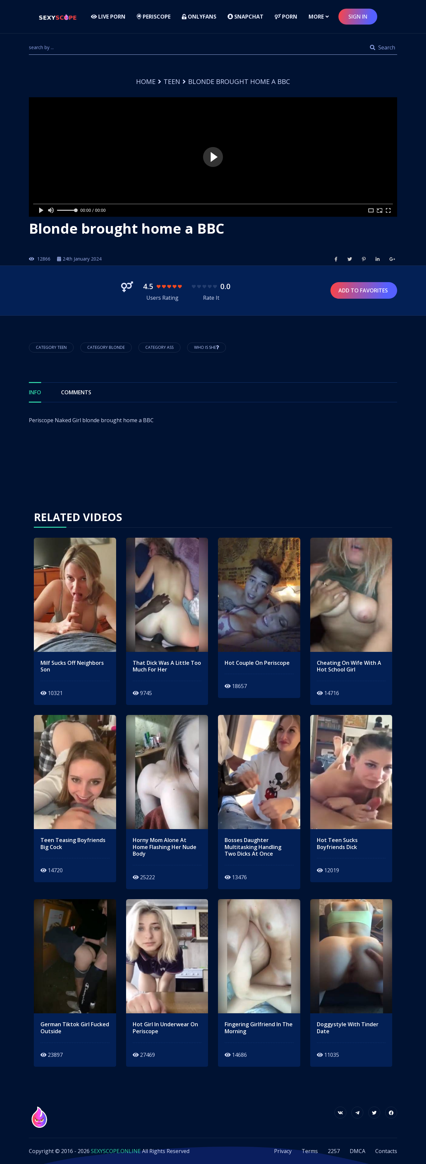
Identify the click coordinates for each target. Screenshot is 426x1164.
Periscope (154, 16)
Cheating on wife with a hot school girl (349, 666)
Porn (286, 16)
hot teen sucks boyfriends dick (337, 844)
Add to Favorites (363, 290)
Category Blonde (106, 347)
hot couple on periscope (257, 663)
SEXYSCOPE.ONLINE (116, 1151)
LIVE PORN (108, 16)
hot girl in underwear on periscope (165, 1028)
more (316, 16)
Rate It (211, 297)
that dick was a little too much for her (167, 666)
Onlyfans (199, 16)
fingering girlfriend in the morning (259, 1028)
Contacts (386, 1151)
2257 (334, 1151)
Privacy (283, 1151)
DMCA (357, 1151)
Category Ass (159, 347)
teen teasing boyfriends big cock (73, 844)
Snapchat (245, 16)
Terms (310, 1151)
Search (382, 47)
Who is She (206, 347)
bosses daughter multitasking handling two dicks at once (253, 847)
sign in (357, 16)
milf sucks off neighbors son (72, 666)
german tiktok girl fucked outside (74, 1028)
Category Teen (51, 347)
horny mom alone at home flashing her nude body (164, 847)
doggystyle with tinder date (348, 1028)
